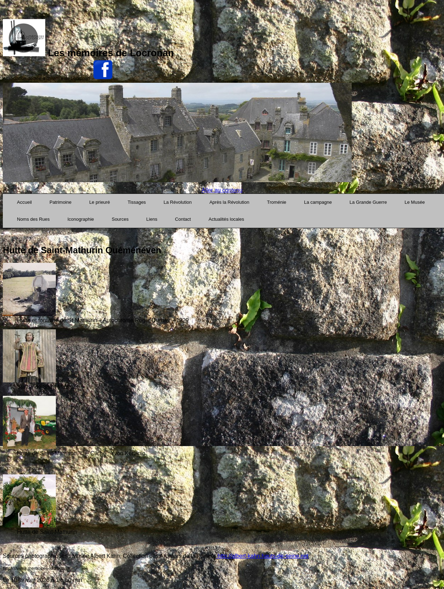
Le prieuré (99, 202)
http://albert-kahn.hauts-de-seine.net (262, 556)
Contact (183, 219)
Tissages (137, 202)
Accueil (24, 202)
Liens (151, 219)
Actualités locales (226, 219)
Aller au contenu (222, 190)
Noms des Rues (33, 219)
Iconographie (81, 219)
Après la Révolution (229, 202)
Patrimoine (60, 202)
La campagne (318, 202)
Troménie (276, 202)
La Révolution (178, 202)
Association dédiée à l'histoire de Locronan (46, 78)
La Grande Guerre (368, 202)
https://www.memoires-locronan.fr (37, 568)
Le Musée (415, 202)
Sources (120, 219)
